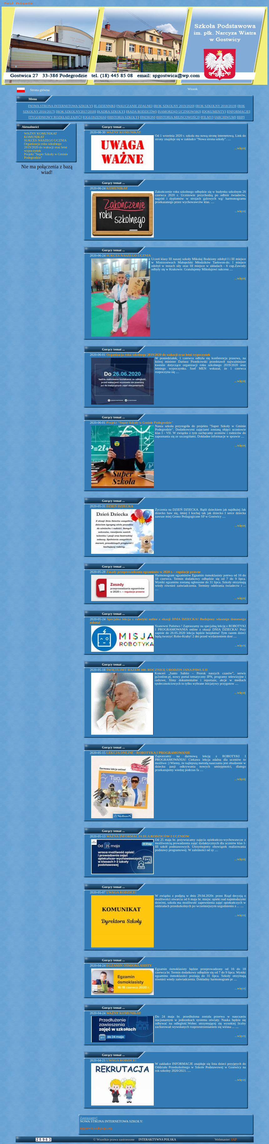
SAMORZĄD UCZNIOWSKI (179, 111)
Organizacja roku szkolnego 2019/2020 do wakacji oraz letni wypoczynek (45, 147)
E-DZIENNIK (104, 106)
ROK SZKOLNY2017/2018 (76, 111)
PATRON (147, 117)
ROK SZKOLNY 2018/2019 (216, 106)
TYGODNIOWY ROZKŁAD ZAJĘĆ (55, 117)
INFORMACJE (238, 111)
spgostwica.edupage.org (96, 1128)
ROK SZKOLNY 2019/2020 (174, 106)
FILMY (207, 117)
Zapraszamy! (89, 1118)
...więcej (240, 148)
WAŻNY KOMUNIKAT (40, 133)
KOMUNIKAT (34, 137)
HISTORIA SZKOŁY (123, 117)
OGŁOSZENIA (94, 117)
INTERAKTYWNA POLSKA (157, 1139)
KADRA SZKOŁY (111, 111)
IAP (234, 1139)
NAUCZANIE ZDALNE (134, 106)
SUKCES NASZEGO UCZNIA (45, 140)
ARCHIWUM (225, 117)
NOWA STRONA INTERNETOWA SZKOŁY (60, 106)
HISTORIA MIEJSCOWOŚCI (178, 117)
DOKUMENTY (214, 111)
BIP (240, 117)
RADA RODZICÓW (141, 111)
